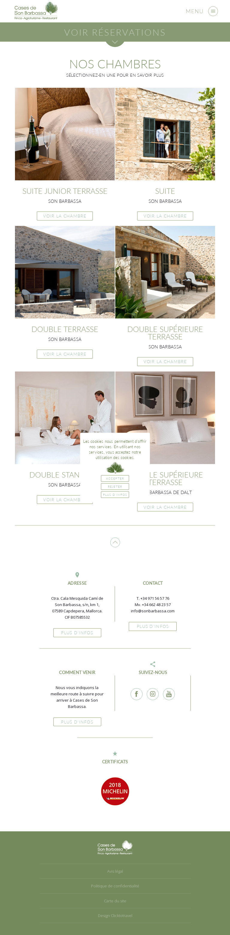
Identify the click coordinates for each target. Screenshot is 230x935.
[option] (115, 791)
